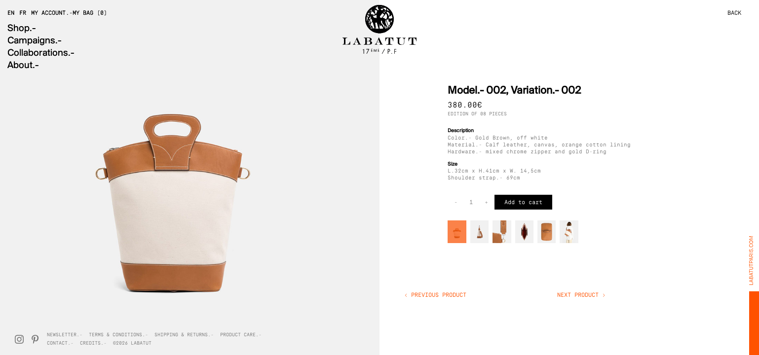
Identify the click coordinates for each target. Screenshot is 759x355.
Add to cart (523, 203)
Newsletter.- (64, 335)
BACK (734, 13)
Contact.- (60, 343)
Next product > (581, 295)
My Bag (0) (90, 13)
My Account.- (52, 13)
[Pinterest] (35, 339)
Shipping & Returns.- (184, 335)
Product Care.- (241, 335)
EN (10, 13)
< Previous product (435, 295)
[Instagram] (19, 339)
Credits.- (93, 343)
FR (22, 13)
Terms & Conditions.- (118, 335)
